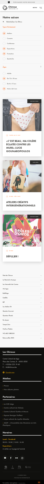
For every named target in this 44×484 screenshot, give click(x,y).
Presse (6, 386)
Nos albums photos (11, 389)
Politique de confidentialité (22, 477)
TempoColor (6, 324)
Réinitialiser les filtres (12, 22)
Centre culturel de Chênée (13, 408)
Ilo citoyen (6, 320)
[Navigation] (35, 7)
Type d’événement (9, 27)
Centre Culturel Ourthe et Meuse (16, 411)
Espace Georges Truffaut (13, 415)
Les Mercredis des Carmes (10, 284)
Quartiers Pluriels (8, 316)
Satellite (5, 298)
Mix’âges (5, 289)
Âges (4, 67)
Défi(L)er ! (12, 256)
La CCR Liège (9, 404)
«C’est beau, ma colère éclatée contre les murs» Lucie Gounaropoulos (21, 146)
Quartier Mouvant (8, 311)
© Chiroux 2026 (22, 475)
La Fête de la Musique (9, 280)
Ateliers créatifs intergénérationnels (20, 203)
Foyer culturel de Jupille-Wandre (16, 419)
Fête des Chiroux (8, 275)
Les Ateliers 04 (7, 307)
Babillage (6, 293)
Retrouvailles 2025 (8, 338)
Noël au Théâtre (7, 329)
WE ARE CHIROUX (8, 333)
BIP (4, 302)
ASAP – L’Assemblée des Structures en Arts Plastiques (19, 424)
